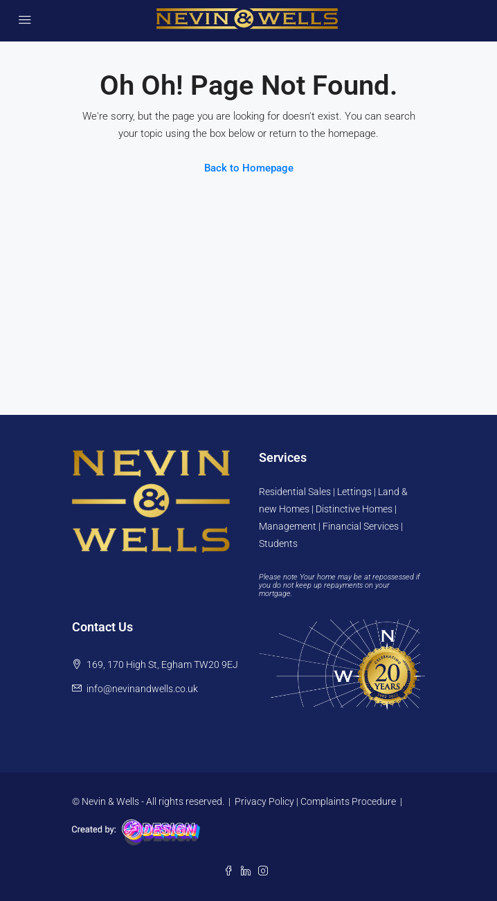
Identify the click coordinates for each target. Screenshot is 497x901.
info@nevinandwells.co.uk (142, 688)
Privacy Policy (264, 801)
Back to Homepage (248, 168)
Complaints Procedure (348, 801)
